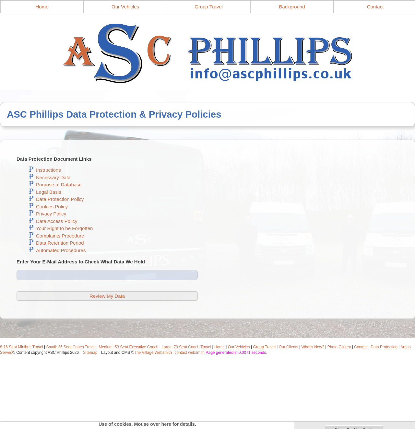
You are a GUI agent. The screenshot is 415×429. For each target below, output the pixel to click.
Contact (360, 347)
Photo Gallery (339, 347)
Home (41, 6)
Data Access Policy (56, 221)
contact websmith (189, 352)
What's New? (313, 347)
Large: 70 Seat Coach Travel (186, 347)
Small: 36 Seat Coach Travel (71, 347)
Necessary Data (53, 177)
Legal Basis (48, 192)
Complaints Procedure (60, 235)
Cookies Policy (52, 206)
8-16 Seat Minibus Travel (21, 347)
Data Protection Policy (60, 199)
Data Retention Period (60, 243)
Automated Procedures (61, 250)
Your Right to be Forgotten (64, 228)
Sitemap (90, 352)
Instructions (48, 170)
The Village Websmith (153, 352)
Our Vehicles (125, 6)
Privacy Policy (51, 213)
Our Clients (288, 347)
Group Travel (209, 6)
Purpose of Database (59, 184)
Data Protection (384, 347)
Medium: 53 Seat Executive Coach (128, 347)
